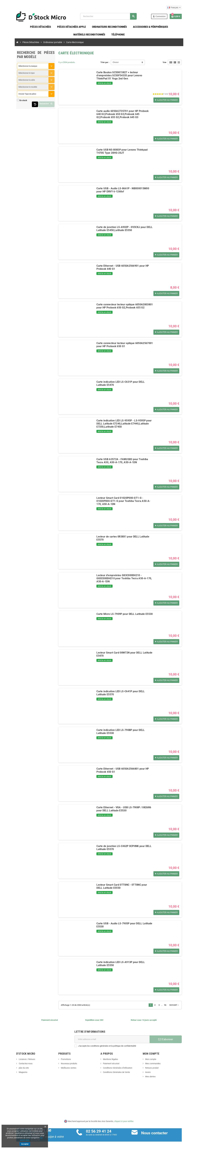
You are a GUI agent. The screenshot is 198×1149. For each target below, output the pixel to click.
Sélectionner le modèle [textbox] (19, 88)
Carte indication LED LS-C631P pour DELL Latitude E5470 (125, 382)
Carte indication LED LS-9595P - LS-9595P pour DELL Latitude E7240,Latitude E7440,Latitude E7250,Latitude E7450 (124, 424)
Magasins (14, 1073)
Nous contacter (157, 1134)
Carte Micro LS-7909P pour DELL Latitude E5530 (120, 615)
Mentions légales (110, 1060)
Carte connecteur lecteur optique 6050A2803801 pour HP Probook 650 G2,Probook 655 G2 (125, 307)
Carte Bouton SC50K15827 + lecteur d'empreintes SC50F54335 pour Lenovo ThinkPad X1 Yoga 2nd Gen (123, 75)
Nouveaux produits (64, 1064)
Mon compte (155, 1060)
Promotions (61, 1060)
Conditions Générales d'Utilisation (117, 1069)
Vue (173, 63)
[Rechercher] (111, 17)
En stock (15, 101)
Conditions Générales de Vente (116, 1073)
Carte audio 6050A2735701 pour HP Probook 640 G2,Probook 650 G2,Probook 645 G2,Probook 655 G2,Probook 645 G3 (121, 115)
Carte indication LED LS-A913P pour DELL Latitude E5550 (125, 963)
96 (174, 1006)
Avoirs (152, 1073)
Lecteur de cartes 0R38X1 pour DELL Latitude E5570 (122, 537)
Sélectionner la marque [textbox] (19, 67)
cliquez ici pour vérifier (123, 1122)
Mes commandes (157, 1064)
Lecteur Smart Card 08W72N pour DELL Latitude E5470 (124, 653)
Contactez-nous (17, 1064)
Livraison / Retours (18, 1060)
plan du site (15, 1069)
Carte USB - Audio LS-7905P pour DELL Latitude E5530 (124, 924)
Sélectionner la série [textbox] (18, 81)
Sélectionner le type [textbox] (18, 74)
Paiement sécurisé (111, 1064)
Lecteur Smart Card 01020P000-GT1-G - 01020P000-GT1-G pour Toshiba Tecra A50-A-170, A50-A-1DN (126, 501)
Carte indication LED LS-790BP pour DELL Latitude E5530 (125, 731)
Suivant (183, 1006)
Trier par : (104, 63)
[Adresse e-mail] (113, 1040)
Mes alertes (154, 1077)
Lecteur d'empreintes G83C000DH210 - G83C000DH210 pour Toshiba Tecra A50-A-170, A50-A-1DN (124, 578)
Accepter (24, 1144)
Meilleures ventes (64, 1069)
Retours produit (156, 1069)
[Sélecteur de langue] (182, 7)
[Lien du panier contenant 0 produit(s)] (184, 16)
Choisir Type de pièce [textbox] (19, 95)
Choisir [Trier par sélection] (116, 63)
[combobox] (29, 67)
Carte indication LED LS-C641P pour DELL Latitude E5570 (125, 692)
